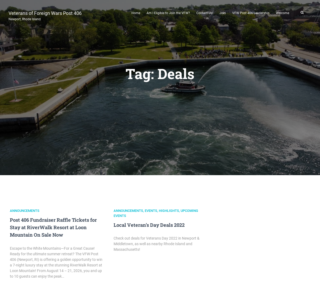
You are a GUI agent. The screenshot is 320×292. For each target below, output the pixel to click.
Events (151, 211)
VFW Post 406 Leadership (250, 13)
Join (222, 13)
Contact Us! (204, 13)
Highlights (169, 211)
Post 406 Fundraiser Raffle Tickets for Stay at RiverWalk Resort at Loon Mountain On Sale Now (53, 227)
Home (135, 13)
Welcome (282, 13)
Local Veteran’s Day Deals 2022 (149, 225)
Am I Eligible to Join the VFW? (168, 13)
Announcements (24, 211)
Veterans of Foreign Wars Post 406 (45, 15)
